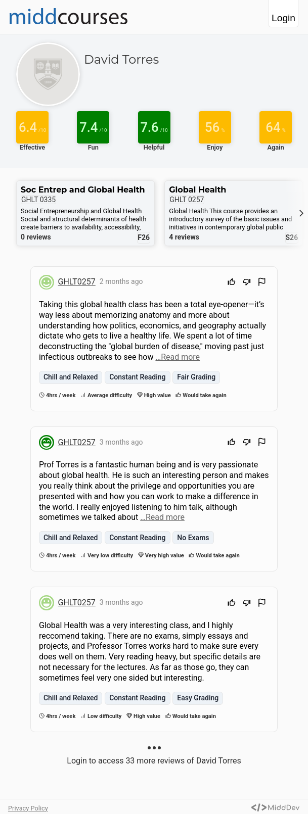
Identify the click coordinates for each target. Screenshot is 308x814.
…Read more (177, 357)
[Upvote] (231, 283)
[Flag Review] (262, 283)
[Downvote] (246, 283)
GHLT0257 (77, 281)
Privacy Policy (28, 808)
